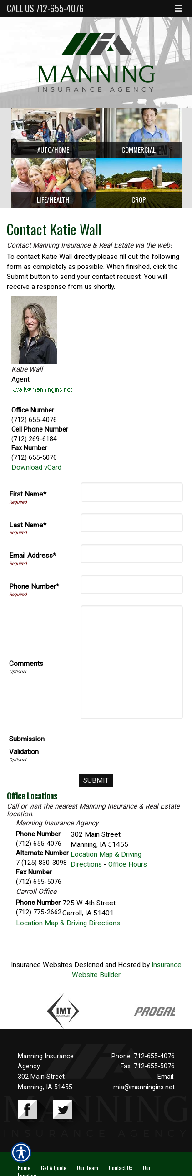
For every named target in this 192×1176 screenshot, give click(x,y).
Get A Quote (53, 1167)
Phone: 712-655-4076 (143, 1056)
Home (24, 1167)
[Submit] (96, 780)
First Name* (27, 494)
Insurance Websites (41, 965)
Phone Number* (34, 586)
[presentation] (114, 747)
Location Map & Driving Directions (68, 923)
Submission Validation (27, 745)
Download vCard (36, 467)
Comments (26, 664)
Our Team (87, 1167)
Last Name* (27, 525)
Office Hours (127, 864)
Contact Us (120, 1167)
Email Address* (32, 555)
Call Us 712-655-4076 (45, 8)
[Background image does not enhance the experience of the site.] (53, 133)
